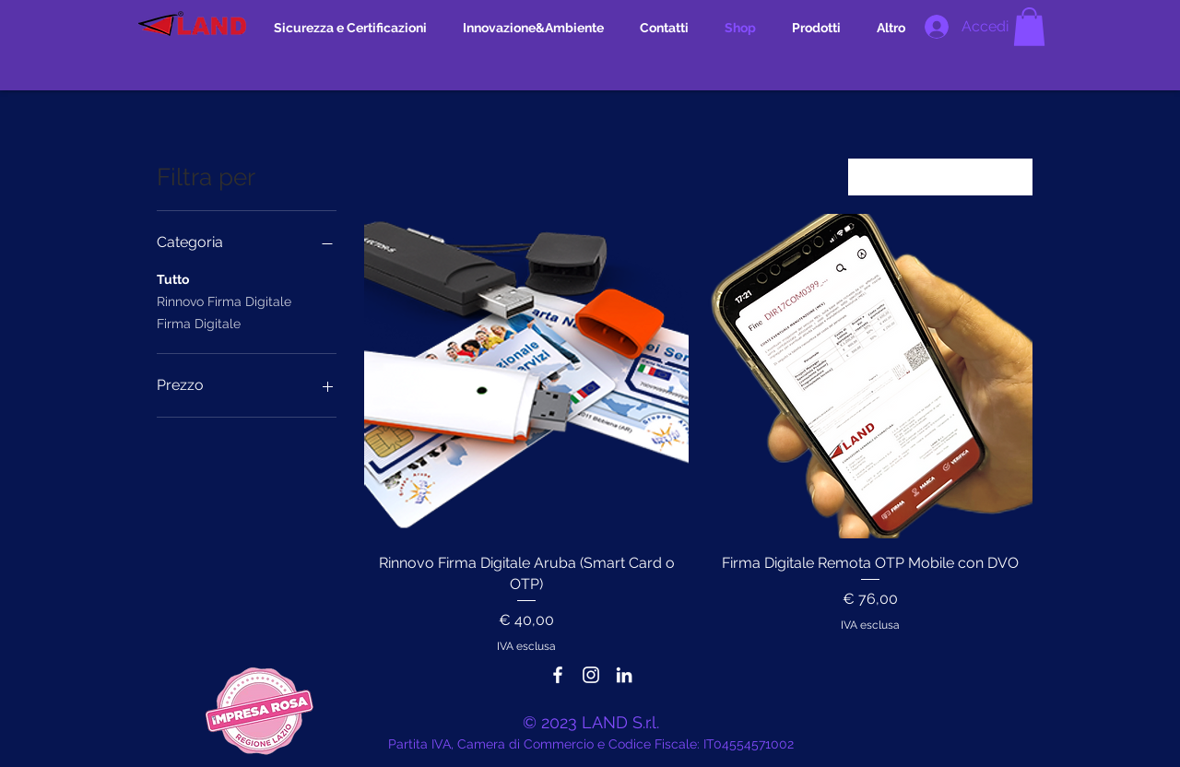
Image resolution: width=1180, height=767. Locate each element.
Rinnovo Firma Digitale (224, 300)
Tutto (173, 278)
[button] (1029, 26)
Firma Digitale (199, 322)
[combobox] (940, 177)
